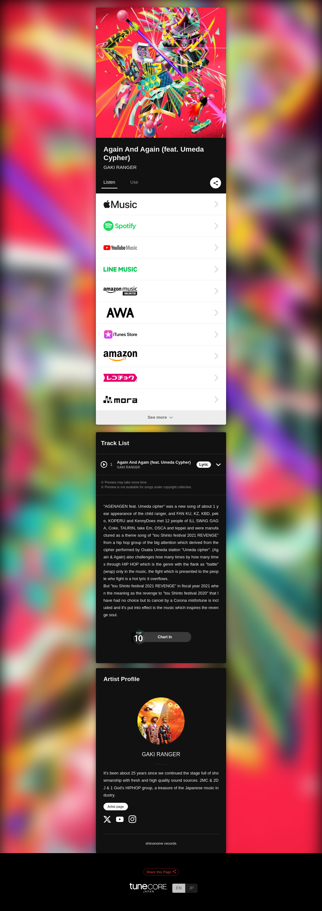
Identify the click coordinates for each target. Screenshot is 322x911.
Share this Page (161, 872)
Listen (109, 182)
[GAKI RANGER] (161, 721)
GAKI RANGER (120, 167)
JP (191, 888)
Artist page (116, 806)
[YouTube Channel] (120, 820)
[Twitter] (107, 821)
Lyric (203, 464)
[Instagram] (132, 821)
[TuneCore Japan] (148, 890)
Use (134, 182)
